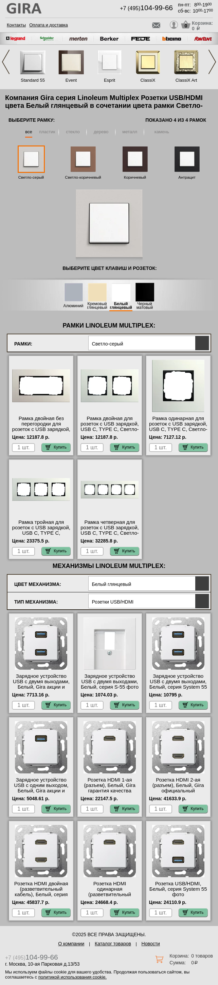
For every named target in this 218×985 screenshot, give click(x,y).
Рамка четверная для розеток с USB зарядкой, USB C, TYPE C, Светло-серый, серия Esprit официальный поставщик (109, 535)
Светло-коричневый (83, 177)
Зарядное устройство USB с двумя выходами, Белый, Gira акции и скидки (41, 684)
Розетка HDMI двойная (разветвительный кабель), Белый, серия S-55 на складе (41, 892)
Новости (151, 943)
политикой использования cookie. (72, 977)
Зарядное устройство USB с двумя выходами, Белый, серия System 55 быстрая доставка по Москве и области (178, 687)
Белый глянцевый (121, 306)
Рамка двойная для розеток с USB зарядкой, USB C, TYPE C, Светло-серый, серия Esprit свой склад (109, 429)
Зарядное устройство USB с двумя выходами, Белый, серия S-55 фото (110, 681)
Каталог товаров (113, 943)
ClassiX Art (186, 80)
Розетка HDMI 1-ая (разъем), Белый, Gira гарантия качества (109, 785)
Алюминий (73, 306)
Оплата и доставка (48, 24)
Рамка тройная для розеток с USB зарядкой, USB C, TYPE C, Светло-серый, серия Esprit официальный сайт (41, 535)
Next (212, 62)
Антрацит (186, 177)
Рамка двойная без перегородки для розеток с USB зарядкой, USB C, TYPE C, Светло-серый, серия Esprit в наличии (41, 432)
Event (71, 80)
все (28, 131)
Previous (6, 62)
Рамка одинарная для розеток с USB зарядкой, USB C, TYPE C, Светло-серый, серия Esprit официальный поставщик (178, 432)
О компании (71, 943)
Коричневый (135, 177)
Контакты (16, 24)
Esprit (109, 80)
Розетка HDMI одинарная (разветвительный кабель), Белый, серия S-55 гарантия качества (109, 894)
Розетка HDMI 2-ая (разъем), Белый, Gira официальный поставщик (178, 788)
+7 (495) (146, 8)
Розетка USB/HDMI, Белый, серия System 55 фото (178, 889)
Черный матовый (145, 306)
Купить (56, 447)
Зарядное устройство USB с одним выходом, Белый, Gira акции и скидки (41, 788)
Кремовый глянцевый (97, 306)
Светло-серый (31, 177)
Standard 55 (33, 80)
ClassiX (147, 80)
